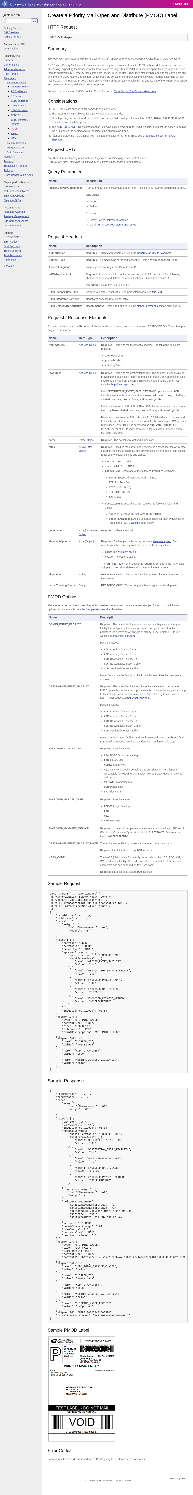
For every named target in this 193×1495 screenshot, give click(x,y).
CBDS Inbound (18, 105)
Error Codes (10, 241)
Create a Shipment (69, 4)
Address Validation (14, 69)
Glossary (9, 265)
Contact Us (10, 259)
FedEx (14, 133)
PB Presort (16, 96)
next (186, 3)
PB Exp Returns (19, 91)
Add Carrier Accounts (16, 220)
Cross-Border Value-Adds (18, 174)
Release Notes (12, 237)
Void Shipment (15, 152)
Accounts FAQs (12, 225)
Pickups (8, 170)
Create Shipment (16, 82)
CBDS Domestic (19, 110)
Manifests (9, 156)
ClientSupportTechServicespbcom (135, 91)
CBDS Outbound (19, 101)
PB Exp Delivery (19, 86)
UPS (13, 138)
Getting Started (12, 37)
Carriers (8, 60)
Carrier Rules (11, 64)
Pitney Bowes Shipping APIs (25, 4)
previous (177, 3)
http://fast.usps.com (122, 384)
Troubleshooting (13, 255)
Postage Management (16, 216)
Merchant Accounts (15, 211)
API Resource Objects (16, 191)
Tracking (8, 161)
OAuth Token (11, 48)
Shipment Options (14, 195)
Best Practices (12, 246)
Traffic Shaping (12, 250)
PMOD (14, 128)
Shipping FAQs (12, 200)
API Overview (11, 32)
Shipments (50, 4)
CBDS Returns (18, 115)
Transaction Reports (15, 165)
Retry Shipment (15, 147)
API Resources (12, 186)
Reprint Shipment (16, 143)
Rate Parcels (11, 73)
